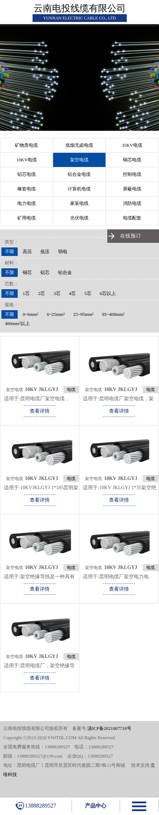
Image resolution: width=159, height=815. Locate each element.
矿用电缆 (26, 218)
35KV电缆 (132, 145)
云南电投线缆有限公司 (80, 8)
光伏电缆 (79, 218)
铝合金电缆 (79, 174)
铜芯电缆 (132, 159)
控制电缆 (132, 174)
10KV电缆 (26, 159)
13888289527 (36, 805)
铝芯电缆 (26, 174)
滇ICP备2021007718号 (109, 728)
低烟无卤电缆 (79, 145)
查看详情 (40, 411)
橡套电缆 (26, 188)
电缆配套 (132, 218)
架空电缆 (79, 159)
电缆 (71, 389)
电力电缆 (26, 203)
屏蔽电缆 (132, 188)
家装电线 (79, 203)
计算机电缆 (79, 188)
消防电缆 (132, 203)
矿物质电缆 (26, 145)
